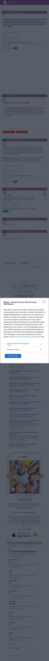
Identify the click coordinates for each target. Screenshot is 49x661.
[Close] (44, 302)
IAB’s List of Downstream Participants (27, 337)
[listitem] (24, 344)
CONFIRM (13, 356)
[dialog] (24, 330)
